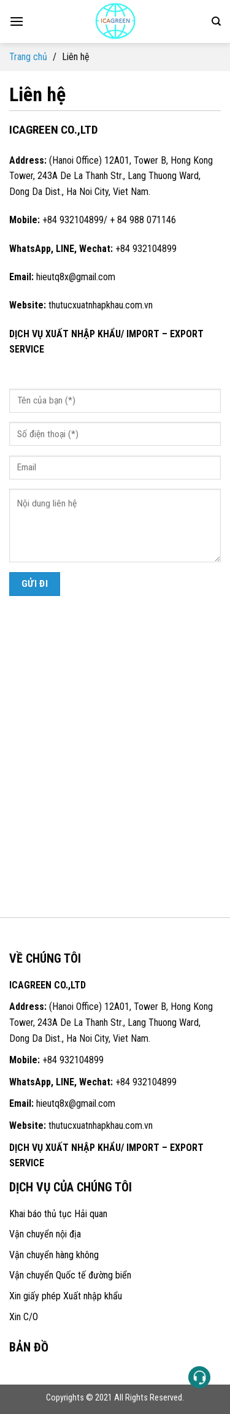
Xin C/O (23, 1317)
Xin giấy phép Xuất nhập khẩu (65, 1296)
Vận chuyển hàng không (54, 1255)
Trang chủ (28, 57)
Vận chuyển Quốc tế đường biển (70, 1275)
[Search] (216, 21)
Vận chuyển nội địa (45, 1234)
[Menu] (16, 21)
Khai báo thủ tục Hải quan (58, 1214)
